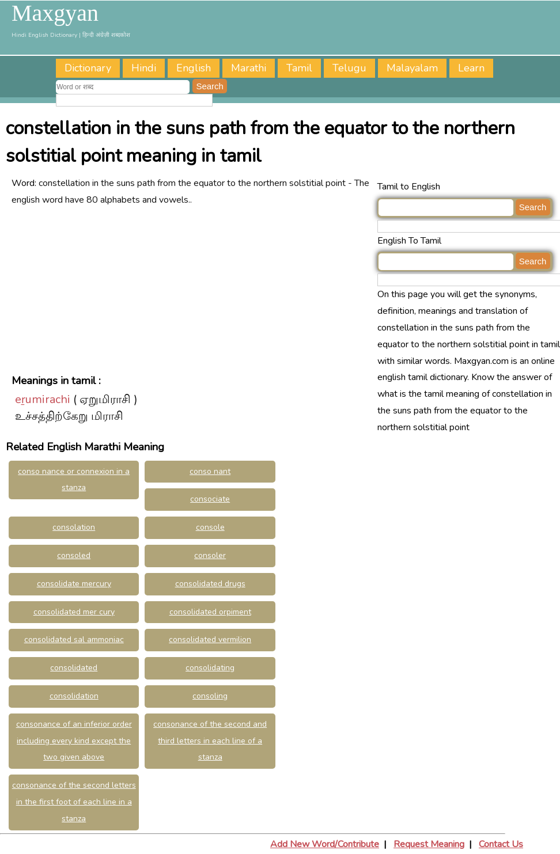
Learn (471, 68)
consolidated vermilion (210, 639)
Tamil (299, 68)
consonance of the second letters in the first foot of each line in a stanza (74, 802)
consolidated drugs (210, 583)
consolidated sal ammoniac (74, 639)
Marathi (248, 68)
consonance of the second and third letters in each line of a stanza (210, 741)
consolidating (210, 667)
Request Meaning (428, 844)
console (210, 527)
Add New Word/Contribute (324, 844)
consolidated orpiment (210, 611)
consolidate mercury (74, 583)
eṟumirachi (42, 399)
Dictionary (88, 68)
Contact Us (501, 844)
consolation (73, 527)
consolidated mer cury (74, 611)
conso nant (210, 471)
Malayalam (412, 68)
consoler (210, 555)
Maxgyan (55, 13)
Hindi (143, 68)
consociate (210, 499)
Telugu (349, 68)
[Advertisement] (190, 289)
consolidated (73, 667)
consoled (73, 555)
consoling (210, 695)
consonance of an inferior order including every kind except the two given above (74, 741)
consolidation (74, 695)
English (193, 68)
